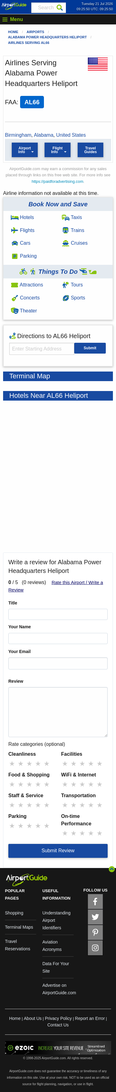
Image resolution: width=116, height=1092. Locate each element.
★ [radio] (12, 763)
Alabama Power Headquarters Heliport (47, 37)
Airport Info (24, 150)
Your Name (19, 626)
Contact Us (58, 1024)
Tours (72, 284)
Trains (73, 230)
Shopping (14, 912)
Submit (90, 348)
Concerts (25, 297)
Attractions (27, 284)
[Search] (60, 8)
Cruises (75, 243)
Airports (35, 32)
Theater (24, 310)
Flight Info (56, 150)
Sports (73, 297)
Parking (24, 256)
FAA (11, 102)
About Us (33, 1018)
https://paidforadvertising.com (57, 181)
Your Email (19, 651)
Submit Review (58, 850)
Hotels (22, 217)
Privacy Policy (58, 1018)
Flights (23, 230)
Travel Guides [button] (90, 150)
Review (15, 681)
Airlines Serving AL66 (28, 43)
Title (12, 602)
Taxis (72, 217)
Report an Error (90, 1018)
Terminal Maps (19, 927)
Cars (20, 243)
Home (13, 32)
